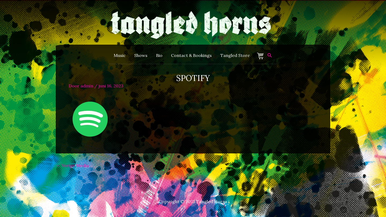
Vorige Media (72, 165)
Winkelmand (261, 56)
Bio (159, 55)
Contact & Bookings (191, 55)
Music (120, 55)
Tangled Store (235, 55)
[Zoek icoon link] (270, 55)
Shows (140, 55)
